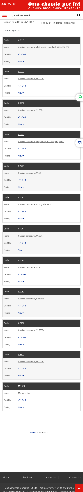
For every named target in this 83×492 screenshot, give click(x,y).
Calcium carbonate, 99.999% (31, 330)
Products (43, 432)
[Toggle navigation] (4, 15)
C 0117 (21, 40)
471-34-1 (22, 54)
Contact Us (75, 477)
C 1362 (21, 197)
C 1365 (21, 260)
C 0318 (21, 103)
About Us (51, 477)
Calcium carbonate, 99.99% (30, 236)
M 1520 (21, 386)
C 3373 (21, 354)
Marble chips (24, 393)
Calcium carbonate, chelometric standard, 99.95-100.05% (43, 47)
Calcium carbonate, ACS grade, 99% (34, 204)
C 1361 (21, 166)
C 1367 (21, 292)
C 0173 (21, 71)
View (21, 61)
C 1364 (21, 229)
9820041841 (9, 4)
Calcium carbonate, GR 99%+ (31, 299)
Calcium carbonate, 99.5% (30, 173)
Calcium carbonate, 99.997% (31, 78)
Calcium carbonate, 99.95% (30, 110)
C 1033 (21, 134)
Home (32, 432)
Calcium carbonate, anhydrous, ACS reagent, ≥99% (41, 141)
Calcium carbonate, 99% (29, 267)
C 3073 (21, 323)
